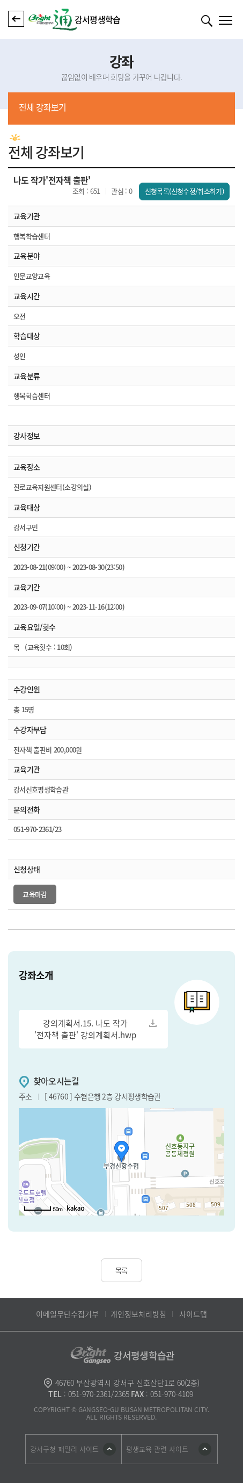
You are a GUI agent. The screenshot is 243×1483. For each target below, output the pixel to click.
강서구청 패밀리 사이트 (64, 1449)
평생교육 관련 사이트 (157, 1449)
